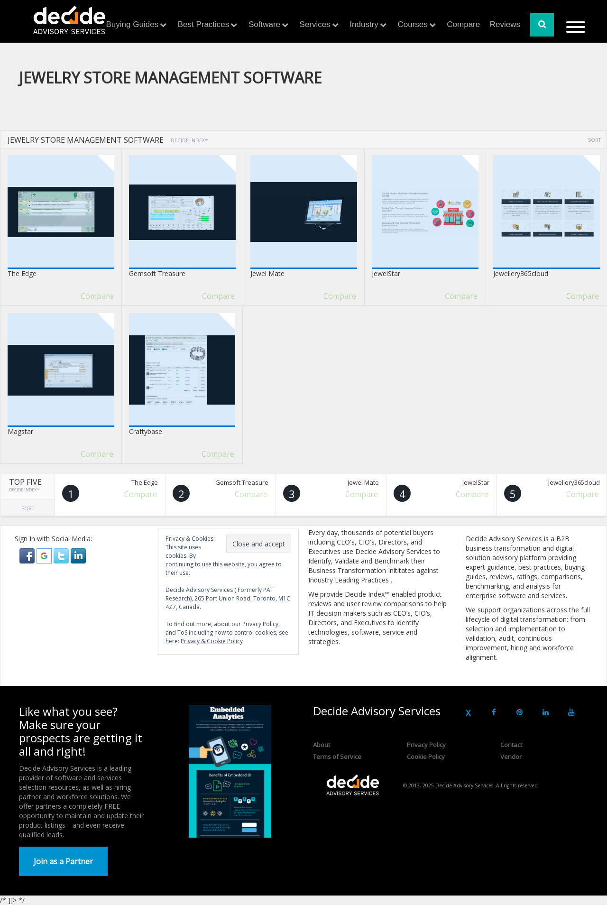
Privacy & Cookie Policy (212, 641)
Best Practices (204, 24)
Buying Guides (132, 24)
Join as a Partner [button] (63, 861)
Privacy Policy (426, 744)
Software (264, 24)
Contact (511, 744)
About (321, 744)
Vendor (511, 756)
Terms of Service (337, 756)
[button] (28, 555)
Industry (363, 24)
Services (315, 24)
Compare (463, 24)
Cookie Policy (426, 756)
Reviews (505, 24)
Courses (412, 24)
